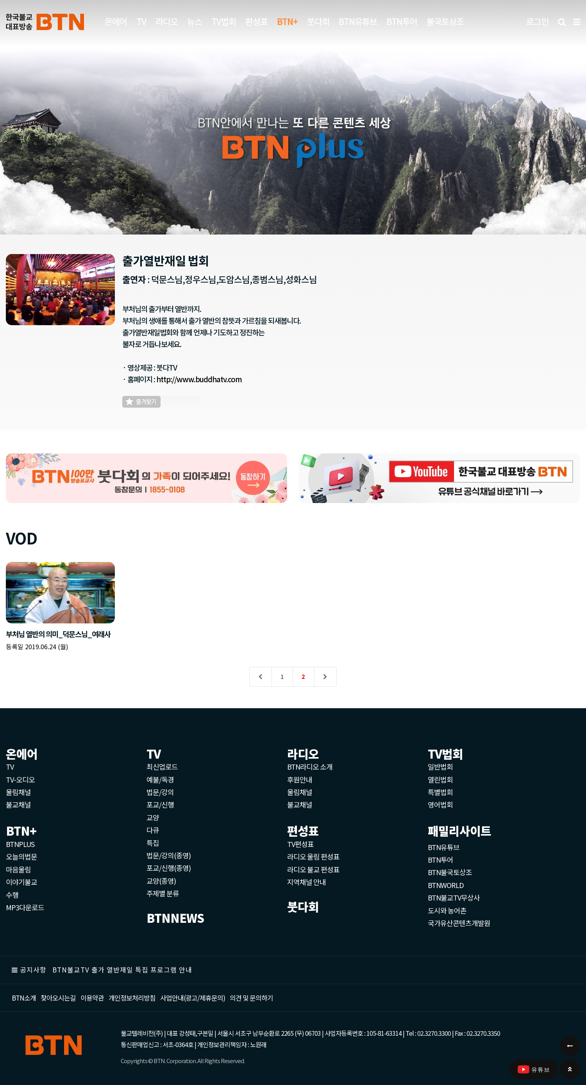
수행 (12, 895)
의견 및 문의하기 (251, 998)
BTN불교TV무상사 (454, 897)
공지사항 (33, 969)
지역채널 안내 (306, 882)
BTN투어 (401, 21)
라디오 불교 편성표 (313, 869)
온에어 (116, 21)
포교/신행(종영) (168, 868)
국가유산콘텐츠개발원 (459, 923)
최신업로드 (162, 766)
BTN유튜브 (358, 21)
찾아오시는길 (58, 998)
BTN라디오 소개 (309, 766)
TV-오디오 (20, 779)
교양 (152, 817)
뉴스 (194, 21)
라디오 (166, 21)
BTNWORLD (446, 885)
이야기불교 (21, 882)
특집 (152, 843)
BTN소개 (24, 998)
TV (141, 21)
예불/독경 (160, 779)
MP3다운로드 (25, 907)
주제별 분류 (162, 893)
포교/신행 (160, 804)
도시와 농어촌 (447, 910)
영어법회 (440, 804)
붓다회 (318, 21)
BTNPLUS (20, 844)
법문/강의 (160, 792)
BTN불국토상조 (450, 872)
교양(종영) (161, 881)
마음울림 (18, 869)
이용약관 (92, 998)
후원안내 (299, 779)
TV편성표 (300, 844)
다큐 (152, 830)
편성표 (256, 21)
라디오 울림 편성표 (313, 856)
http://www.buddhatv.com (199, 379)
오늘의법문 (21, 856)
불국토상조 (445, 21)
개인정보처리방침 (132, 998)
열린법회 (440, 779)
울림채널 (18, 792)
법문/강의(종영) (168, 855)
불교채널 (18, 804)
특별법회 (440, 792)
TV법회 (223, 21)
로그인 (537, 21)
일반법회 (440, 766)
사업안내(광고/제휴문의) (192, 998)
